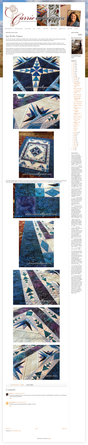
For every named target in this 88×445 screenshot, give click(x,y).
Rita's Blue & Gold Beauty (77, 114)
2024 (74, 64)
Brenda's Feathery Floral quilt (77, 83)
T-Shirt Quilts (45, 28)
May (75, 139)
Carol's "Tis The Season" (76, 120)
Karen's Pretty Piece (77, 94)
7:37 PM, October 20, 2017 (21, 402)
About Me (70, 28)
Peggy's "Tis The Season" (76, 123)
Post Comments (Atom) (16, 430)
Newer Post (8, 428)
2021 (74, 69)
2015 (74, 149)
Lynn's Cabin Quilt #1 (77, 103)
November (76, 79)
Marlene (11, 393)
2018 (74, 74)
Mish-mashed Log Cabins (77, 108)
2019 (74, 73)
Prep (34, 28)
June (75, 137)
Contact (76, 28)
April (75, 140)
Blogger (49, 438)
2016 (74, 148)
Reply (10, 398)
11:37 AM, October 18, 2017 (19, 393)
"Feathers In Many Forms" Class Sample (77, 99)
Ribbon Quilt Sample (77, 88)
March (75, 142)
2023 (74, 66)
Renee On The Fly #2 (77, 116)
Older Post (64, 428)
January (75, 145)
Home (36, 428)
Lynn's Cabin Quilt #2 (77, 101)
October (75, 81)
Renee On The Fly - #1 (77, 117)
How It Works (28, 28)
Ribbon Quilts (54, 28)
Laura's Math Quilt (77, 96)
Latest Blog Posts (8, 28)
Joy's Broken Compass (75, 111)
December (76, 78)
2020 (74, 71)
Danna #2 (75, 128)
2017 (74, 76)
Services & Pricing (19, 28)
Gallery (38, 28)
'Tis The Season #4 (77, 90)
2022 (74, 68)
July (74, 135)
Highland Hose (62, 28)
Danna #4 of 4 (76, 125)
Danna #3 (75, 126)
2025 (74, 62)
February (75, 144)
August (75, 133)
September (76, 132)
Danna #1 (75, 130)
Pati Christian (12, 402)
